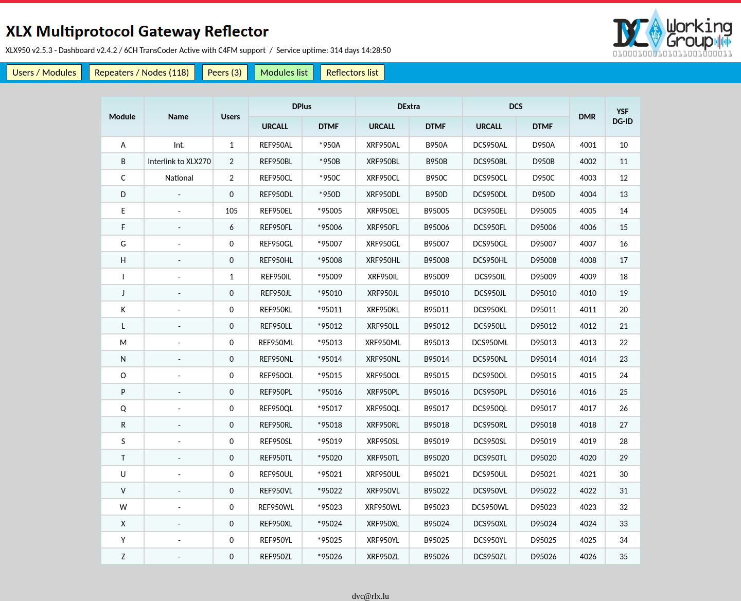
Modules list (284, 72)
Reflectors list (352, 72)
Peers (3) (225, 72)
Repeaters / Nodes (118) (142, 72)
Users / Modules (44, 72)
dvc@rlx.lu (370, 596)
